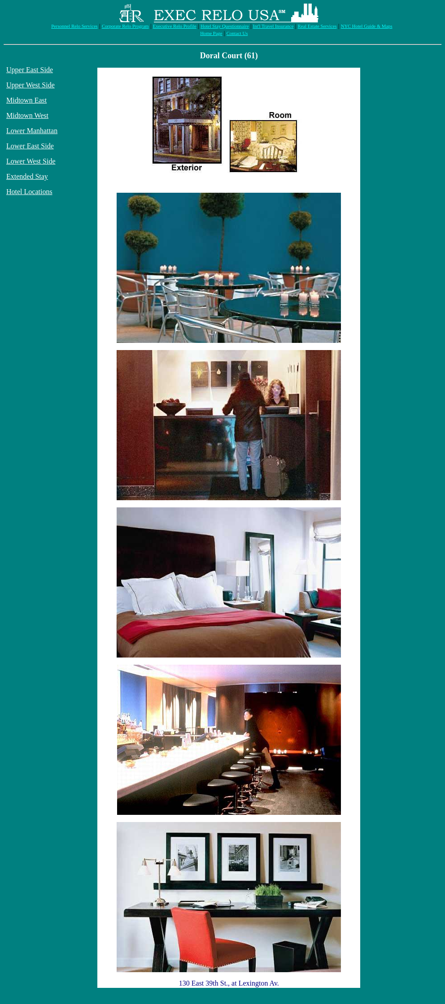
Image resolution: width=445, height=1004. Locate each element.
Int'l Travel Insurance (273, 26)
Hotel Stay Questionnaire (225, 26)
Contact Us (237, 33)
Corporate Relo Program (125, 26)
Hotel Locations (29, 191)
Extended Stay (27, 176)
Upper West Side (30, 85)
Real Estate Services (317, 26)
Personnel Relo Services (74, 26)
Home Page (211, 33)
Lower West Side (31, 161)
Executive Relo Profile (174, 26)
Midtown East (26, 100)
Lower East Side (30, 146)
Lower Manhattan (31, 130)
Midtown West (27, 115)
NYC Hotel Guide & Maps (367, 26)
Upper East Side (29, 70)
